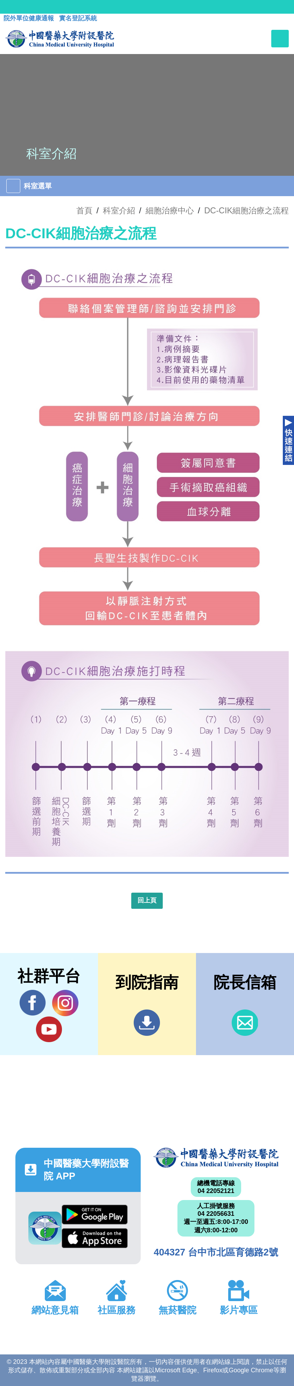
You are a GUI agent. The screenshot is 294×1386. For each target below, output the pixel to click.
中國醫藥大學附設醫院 (216, 1158)
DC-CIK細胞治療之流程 (246, 210)
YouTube (49, 1029)
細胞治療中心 (170, 210)
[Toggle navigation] (280, 38)
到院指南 (147, 1022)
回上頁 (147, 900)
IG (65, 1003)
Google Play (95, 1215)
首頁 (84, 210)
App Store (95, 1238)
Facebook (33, 1003)
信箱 (245, 1022)
